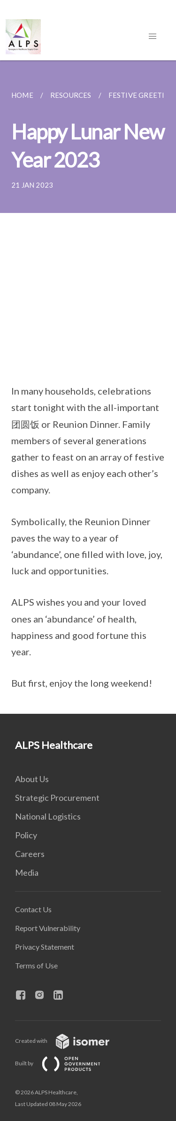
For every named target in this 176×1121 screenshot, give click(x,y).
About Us (32, 779)
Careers (30, 854)
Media (26, 872)
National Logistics (48, 816)
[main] (88, 387)
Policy (26, 835)
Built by (65, 1063)
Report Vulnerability (47, 927)
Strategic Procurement (57, 797)
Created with (69, 1040)
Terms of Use (36, 965)
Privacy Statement (44, 946)
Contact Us (33, 909)
